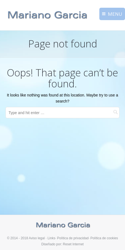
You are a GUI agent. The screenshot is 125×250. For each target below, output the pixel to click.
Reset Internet (73, 244)
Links (51, 238)
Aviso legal (37, 238)
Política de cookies (104, 238)
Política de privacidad (73, 238)
